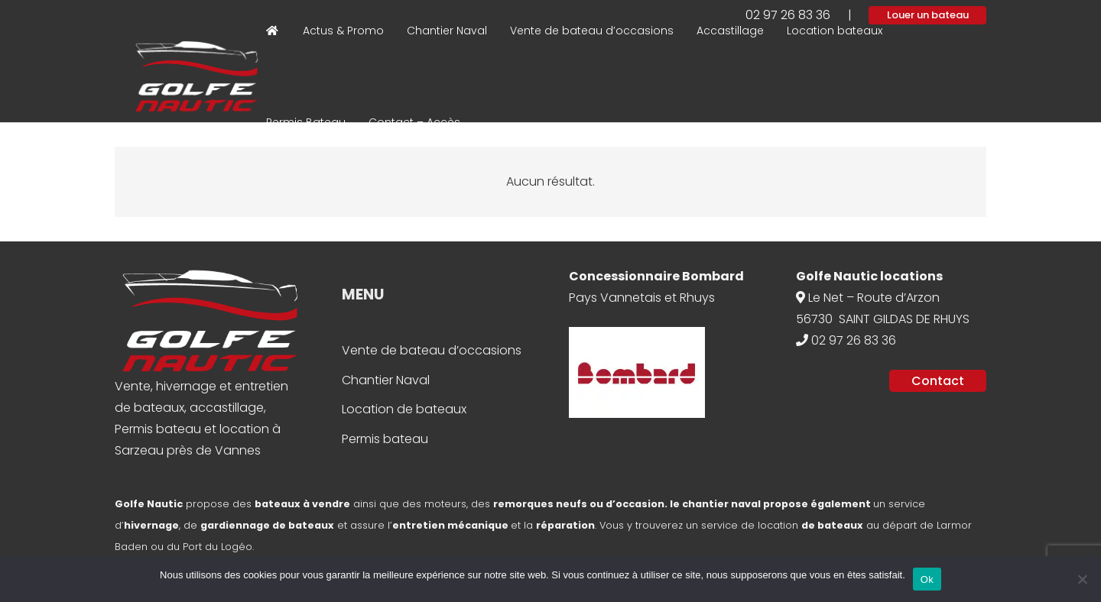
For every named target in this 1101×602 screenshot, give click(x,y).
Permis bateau (385, 439)
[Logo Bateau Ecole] (196, 76)
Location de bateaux (404, 409)
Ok (927, 579)
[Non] (1082, 579)
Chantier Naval (386, 380)
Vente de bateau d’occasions (431, 350)
